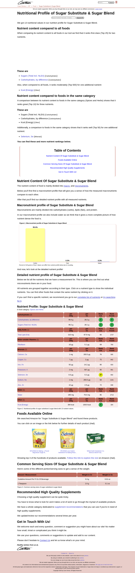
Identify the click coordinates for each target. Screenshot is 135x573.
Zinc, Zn (21, 385)
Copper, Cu (22, 360)
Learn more (98, 9)
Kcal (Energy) (27, 90)
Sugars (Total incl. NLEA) (32, 76)
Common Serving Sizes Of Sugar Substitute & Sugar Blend (67, 164)
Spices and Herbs (36, 310)
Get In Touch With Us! (67, 172)
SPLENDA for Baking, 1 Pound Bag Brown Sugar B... (39, 451)
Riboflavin (21, 345)
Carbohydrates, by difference (34, 80)
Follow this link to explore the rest (82, 458)
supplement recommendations (69, 507)
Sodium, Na (22, 380)
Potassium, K (23, 370)
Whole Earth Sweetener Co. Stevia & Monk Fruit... (95, 451)
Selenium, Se (27, 136)
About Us (71, 553)
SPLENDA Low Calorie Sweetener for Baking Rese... (67, 451)
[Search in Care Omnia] (103, 2)
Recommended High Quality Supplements (67, 168)
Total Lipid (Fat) (23, 335)
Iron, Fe (21, 365)
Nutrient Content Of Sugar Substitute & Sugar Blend (67, 156)
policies (86, 555)
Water (20, 395)
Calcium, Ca (22, 354)
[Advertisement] (67, 54)
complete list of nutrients (88, 297)
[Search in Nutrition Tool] (64, 18)
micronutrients (81, 186)
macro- (67, 186)
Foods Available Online (67, 160)
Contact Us (45, 540)
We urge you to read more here (104, 564)
